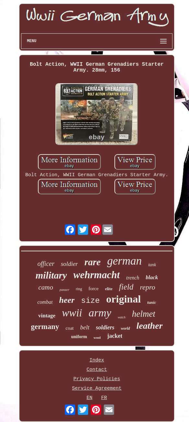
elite (108, 288)
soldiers (105, 327)
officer (45, 263)
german (124, 261)
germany (45, 327)
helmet (143, 314)
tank (152, 264)
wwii (72, 313)
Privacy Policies (96, 379)
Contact (97, 369)
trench (132, 277)
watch (121, 317)
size (90, 300)
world (125, 328)
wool (97, 337)
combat (45, 302)
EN (89, 398)
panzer (64, 289)
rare (92, 262)
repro (147, 287)
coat (69, 328)
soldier (69, 263)
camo (45, 287)
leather (149, 326)
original (123, 299)
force (94, 288)
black (152, 277)
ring (79, 289)
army (100, 313)
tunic (151, 302)
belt (84, 327)
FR (104, 398)
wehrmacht (96, 274)
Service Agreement (97, 388)
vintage (46, 316)
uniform (79, 336)
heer (67, 300)
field (126, 286)
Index (96, 360)
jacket (115, 336)
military (51, 275)
